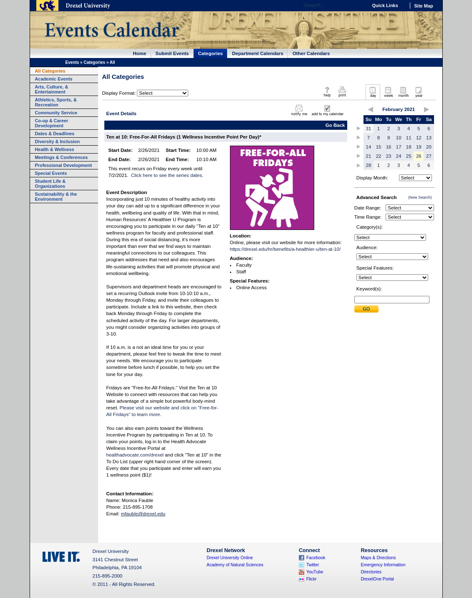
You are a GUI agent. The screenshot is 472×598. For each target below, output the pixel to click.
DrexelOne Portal (377, 579)
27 (429, 156)
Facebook (316, 557)
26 (419, 156)
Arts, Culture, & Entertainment (51, 89)
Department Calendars (257, 53)
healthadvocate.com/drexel (135, 454)
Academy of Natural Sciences (235, 565)
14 (368, 146)
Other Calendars (311, 53)
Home (139, 53)
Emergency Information (383, 565)
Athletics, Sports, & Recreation (56, 102)
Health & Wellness (54, 149)
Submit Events (172, 53)
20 (429, 146)
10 (398, 137)
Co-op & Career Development (51, 123)
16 (388, 146)
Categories (210, 53)
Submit (366, 309)
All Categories (50, 70)
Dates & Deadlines (55, 133)
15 (378, 146)
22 (378, 156)
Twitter (312, 565)
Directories (371, 572)
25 (408, 156)
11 (408, 137)
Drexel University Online (230, 557)
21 (368, 156)
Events (72, 62)
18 (408, 146)
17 (398, 146)
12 (419, 137)
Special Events (51, 173)
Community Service (56, 112)
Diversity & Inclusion (57, 141)
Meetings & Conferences (61, 157)
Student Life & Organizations (50, 184)
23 (388, 156)
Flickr (311, 579)
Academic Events (54, 78)
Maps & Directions (378, 557)
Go (359, 5)
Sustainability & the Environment (56, 197)
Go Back (335, 125)
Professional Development (63, 165)
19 (419, 146)
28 (368, 165)
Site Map (423, 5)
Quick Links (385, 5)
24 (398, 156)
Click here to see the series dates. (167, 175)
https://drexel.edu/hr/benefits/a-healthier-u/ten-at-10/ (285, 249)
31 (368, 128)
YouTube (314, 572)
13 (429, 137)
